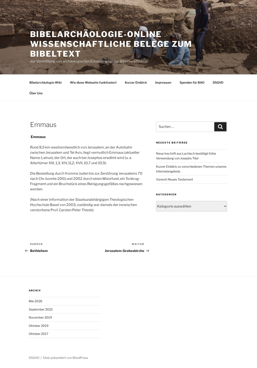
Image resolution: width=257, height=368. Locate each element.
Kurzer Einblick (136, 82)
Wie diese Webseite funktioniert (93, 82)
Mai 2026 (35, 301)
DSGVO (218, 82)
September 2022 (41, 309)
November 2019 (40, 317)
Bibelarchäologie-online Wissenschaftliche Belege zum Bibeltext (111, 44)
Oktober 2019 (38, 325)
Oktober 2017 (38, 334)
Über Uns (36, 93)
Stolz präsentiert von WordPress (65, 358)
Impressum (163, 82)
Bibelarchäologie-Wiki (45, 82)
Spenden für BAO (192, 82)
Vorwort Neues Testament (174, 179)
